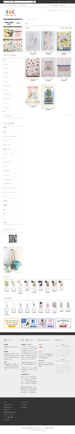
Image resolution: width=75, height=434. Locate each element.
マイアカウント (24, 402)
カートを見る (24, 404)
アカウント (60, 1)
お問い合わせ (61, 5)
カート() (68, 1)
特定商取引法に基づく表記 (10, 412)
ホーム (5, 5)
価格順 (66, 27)
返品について (7, 409)
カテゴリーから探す (11, 5)
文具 (35, 19)
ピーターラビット (31, 19)
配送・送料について (8, 407)
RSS (5, 419)
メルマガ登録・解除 (52, 5)
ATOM (8, 419)
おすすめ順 (61, 27)
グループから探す (21, 5)
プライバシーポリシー (9, 414)
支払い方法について (8, 404)
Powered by (37, 430)
